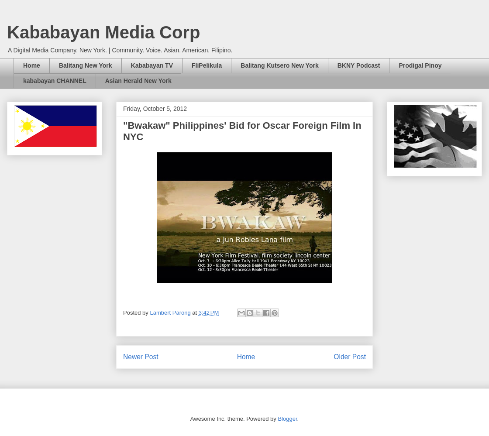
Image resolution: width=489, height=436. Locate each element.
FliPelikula (207, 65)
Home (31, 65)
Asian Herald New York (138, 80)
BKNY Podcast (358, 65)
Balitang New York (85, 65)
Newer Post (140, 356)
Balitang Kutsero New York (279, 65)
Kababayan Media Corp (103, 32)
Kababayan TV (152, 65)
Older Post (350, 356)
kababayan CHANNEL (54, 80)
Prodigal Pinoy (420, 65)
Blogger (287, 418)
